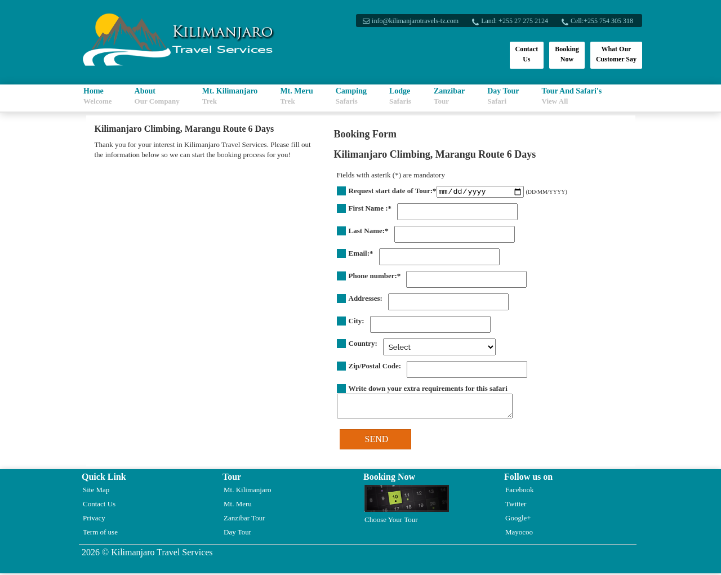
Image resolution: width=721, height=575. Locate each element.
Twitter (515, 505)
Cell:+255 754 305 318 (600, 21)
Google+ (518, 519)
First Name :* (370, 210)
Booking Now (567, 54)
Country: (363, 345)
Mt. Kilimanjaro (230, 96)
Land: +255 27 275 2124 (513, 21)
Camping (351, 96)
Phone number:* (375, 277)
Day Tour (503, 96)
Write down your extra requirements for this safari (428, 390)
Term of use (100, 533)
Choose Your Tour (406, 506)
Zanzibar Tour (244, 519)
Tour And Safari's (572, 96)
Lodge (400, 96)
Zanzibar (449, 96)
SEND (377, 440)
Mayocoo (519, 533)
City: (356, 322)
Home (97, 96)
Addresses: (365, 300)
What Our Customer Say (616, 54)
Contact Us (526, 54)
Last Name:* (369, 232)
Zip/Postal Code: (375, 367)
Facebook (519, 491)
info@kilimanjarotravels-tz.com (414, 21)
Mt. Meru (296, 96)
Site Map (96, 491)
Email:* (361, 255)
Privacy (94, 519)
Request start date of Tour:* (393, 190)
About (157, 96)
